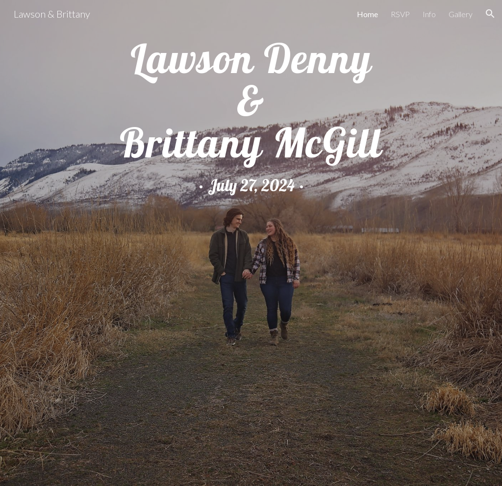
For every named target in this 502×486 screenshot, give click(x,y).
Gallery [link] (461, 14)
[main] (251, 99)
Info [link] (429, 14)
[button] (490, 14)
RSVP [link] (400, 14)
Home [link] (367, 14)
